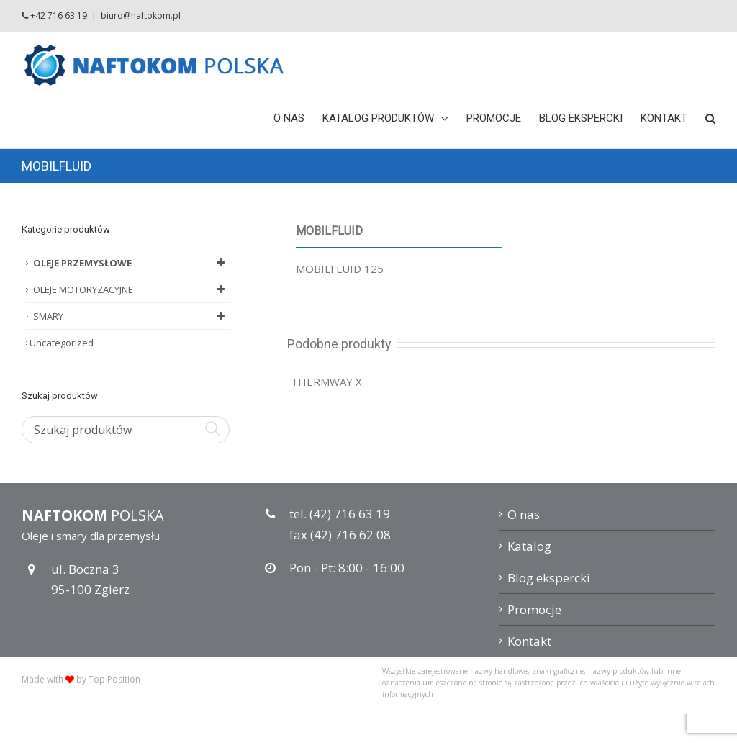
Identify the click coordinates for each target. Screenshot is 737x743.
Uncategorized (62, 342)
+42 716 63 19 (58, 15)
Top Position (114, 679)
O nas (523, 514)
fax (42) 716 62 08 (340, 534)
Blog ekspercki (548, 577)
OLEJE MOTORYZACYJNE (131, 289)
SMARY (131, 316)
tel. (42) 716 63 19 (339, 513)
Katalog (529, 546)
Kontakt (529, 641)
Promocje (534, 609)
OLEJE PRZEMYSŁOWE (131, 262)
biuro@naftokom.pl (141, 15)
